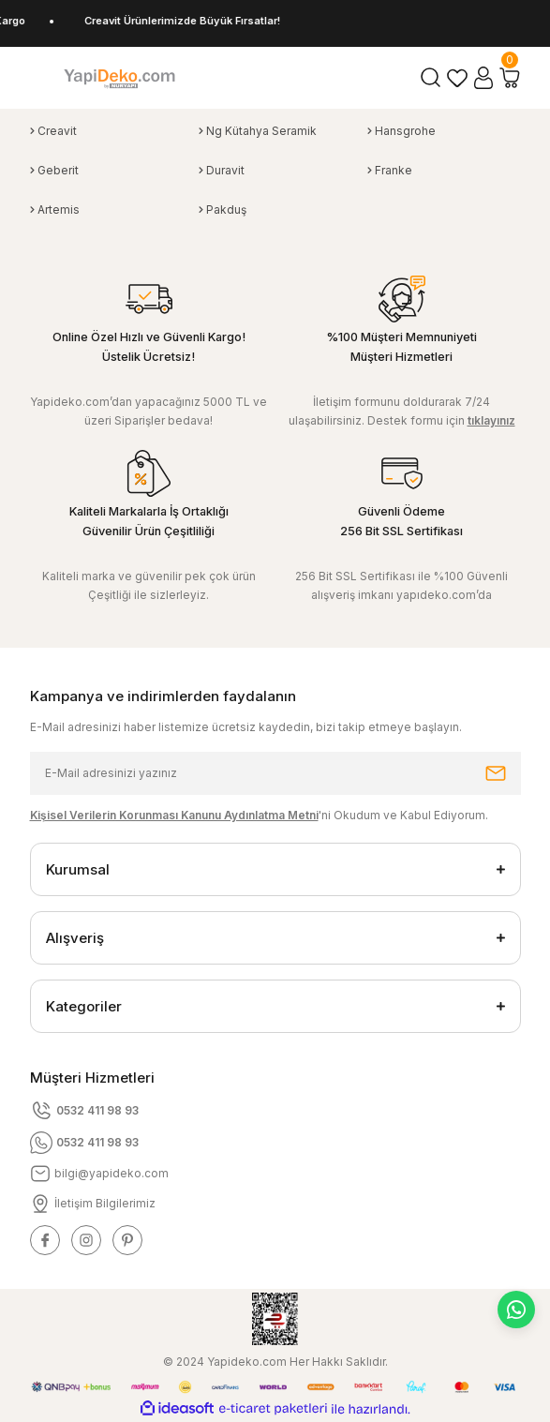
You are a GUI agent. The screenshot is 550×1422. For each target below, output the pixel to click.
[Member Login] (483, 78)
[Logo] (119, 78)
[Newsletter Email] (275, 773)
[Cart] (509, 78)
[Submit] (495, 773)
